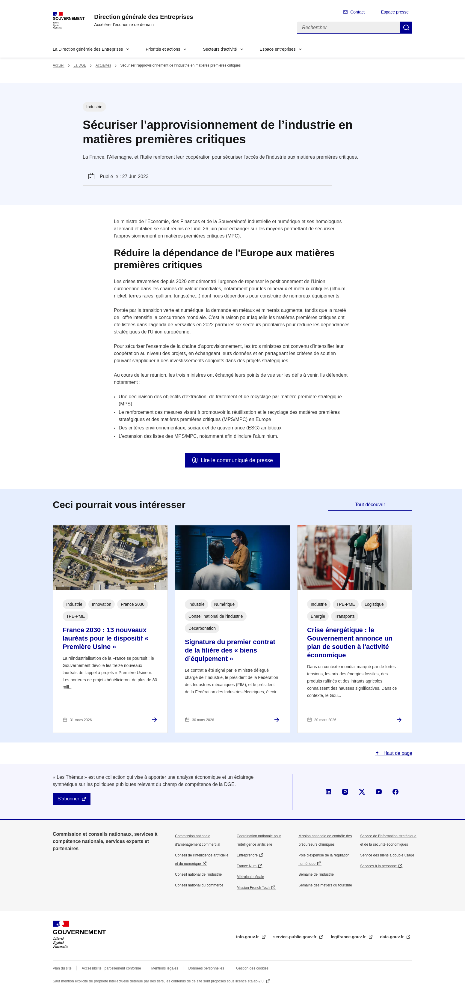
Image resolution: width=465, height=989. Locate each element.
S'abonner (68, 798)
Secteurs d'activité (220, 49)
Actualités (103, 65)
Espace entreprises (278, 49)
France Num (246, 866)
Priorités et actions (163, 49)
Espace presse (395, 12)
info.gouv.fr (248, 936)
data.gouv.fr (392, 936)
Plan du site (62, 968)
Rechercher (406, 28)
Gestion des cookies (252, 968)
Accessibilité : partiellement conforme (111, 968)
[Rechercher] (348, 28)
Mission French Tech (253, 888)
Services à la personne (378, 866)
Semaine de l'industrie (316, 874)
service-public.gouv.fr (295, 936)
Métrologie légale (250, 877)
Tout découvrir (370, 504)
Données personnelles (206, 968)
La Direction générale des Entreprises (88, 49)
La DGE (79, 65)
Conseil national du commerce (199, 885)
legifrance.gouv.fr (349, 936)
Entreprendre (247, 855)
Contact (357, 12)
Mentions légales (164, 968)
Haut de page (397, 753)
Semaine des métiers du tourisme (325, 885)
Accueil (58, 65)
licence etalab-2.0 (250, 981)
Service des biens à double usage (387, 855)
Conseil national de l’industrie (198, 874)
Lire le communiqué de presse (237, 460)
